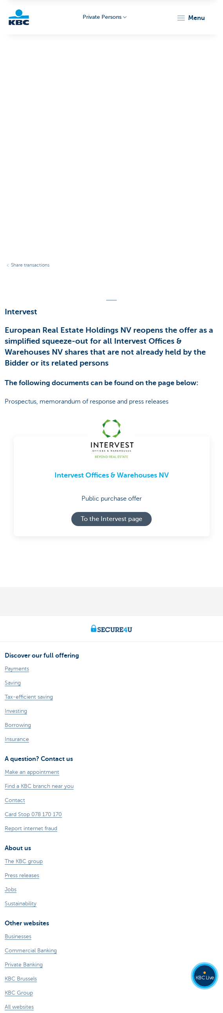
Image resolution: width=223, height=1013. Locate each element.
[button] (190, 18)
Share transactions (30, 265)
